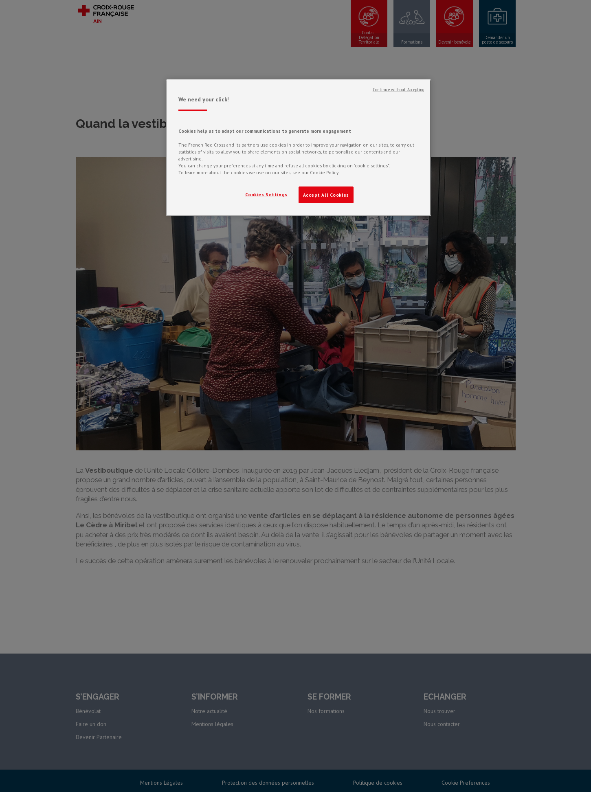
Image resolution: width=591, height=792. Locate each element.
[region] (298, 147)
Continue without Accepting (399, 89)
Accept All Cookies (326, 195)
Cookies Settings (266, 194)
